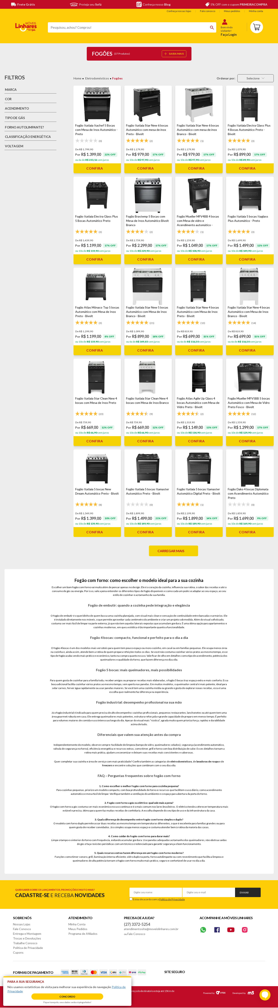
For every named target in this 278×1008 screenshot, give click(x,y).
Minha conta (256, 11)
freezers (107, 765)
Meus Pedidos (77, 929)
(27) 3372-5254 (137, 924)
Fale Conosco (22, 929)
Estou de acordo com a (159, 899)
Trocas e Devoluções (27, 938)
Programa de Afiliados (82, 933)
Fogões (117, 78)
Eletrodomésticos (97, 78)
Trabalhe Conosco (25, 943)
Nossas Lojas (21, 924)
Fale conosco (207, 11)
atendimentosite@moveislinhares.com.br (151, 929)
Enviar (244, 892)
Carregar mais (170, 551)
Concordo (67, 996)
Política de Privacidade (172, 899)
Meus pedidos (232, 11)
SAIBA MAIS (174, 53)
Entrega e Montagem (27, 933)
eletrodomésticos (181, 761)
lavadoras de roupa (207, 761)
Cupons (18, 952)
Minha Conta (76, 924)
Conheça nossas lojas (179, 11)
